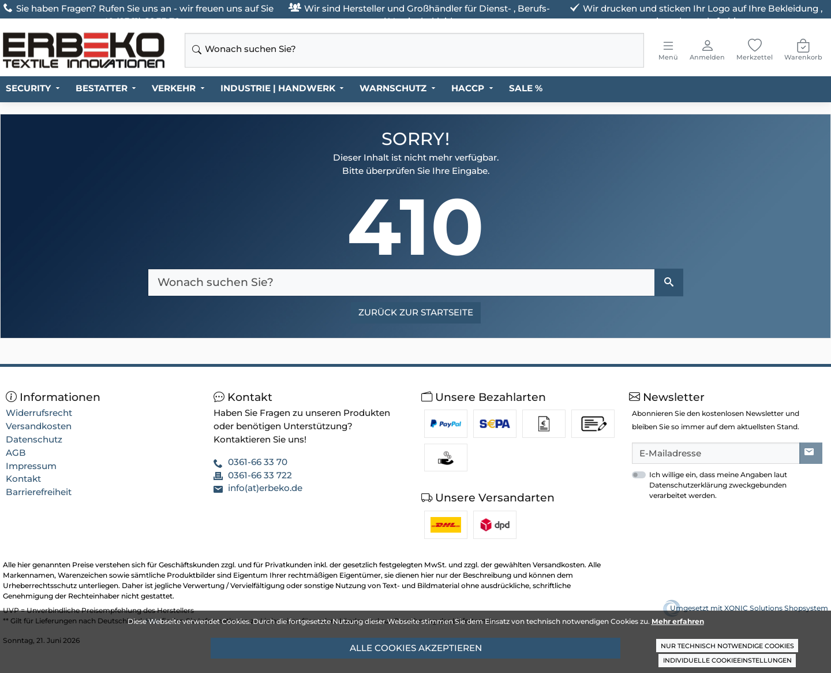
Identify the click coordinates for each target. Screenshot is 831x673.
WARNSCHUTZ (393, 88)
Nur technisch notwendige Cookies (727, 646)
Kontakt (23, 478)
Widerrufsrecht (39, 412)
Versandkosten (39, 426)
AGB (16, 452)
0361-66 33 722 (260, 475)
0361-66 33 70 (257, 461)
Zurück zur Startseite (415, 312)
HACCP (467, 88)
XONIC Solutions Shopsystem (776, 608)
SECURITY (28, 88)
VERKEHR (174, 88)
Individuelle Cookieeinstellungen (727, 660)
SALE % (525, 88)
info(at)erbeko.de (265, 487)
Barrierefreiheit (39, 491)
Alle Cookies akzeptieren (416, 647)
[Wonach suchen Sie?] (402, 282)
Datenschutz (34, 439)
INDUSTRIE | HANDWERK (277, 88)
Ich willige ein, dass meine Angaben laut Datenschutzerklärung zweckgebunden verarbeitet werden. (718, 485)
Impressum (31, 465)
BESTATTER (102, 88)
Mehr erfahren (678, 621)
